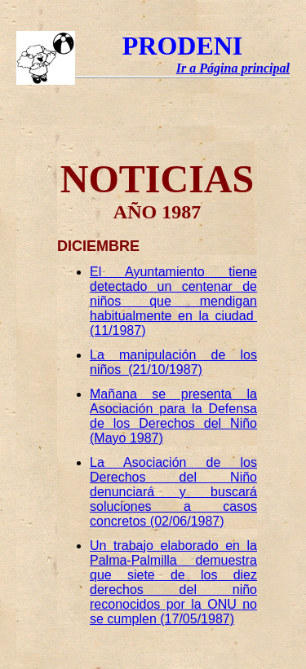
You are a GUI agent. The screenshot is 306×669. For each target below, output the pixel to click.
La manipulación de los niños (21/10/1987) (173, 362)
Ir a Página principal (233, 68)
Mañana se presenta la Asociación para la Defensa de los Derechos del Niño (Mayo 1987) (173, 416)
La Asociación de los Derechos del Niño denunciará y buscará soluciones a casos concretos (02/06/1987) (173, 492)
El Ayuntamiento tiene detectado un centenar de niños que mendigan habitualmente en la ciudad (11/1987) (173, 301)
